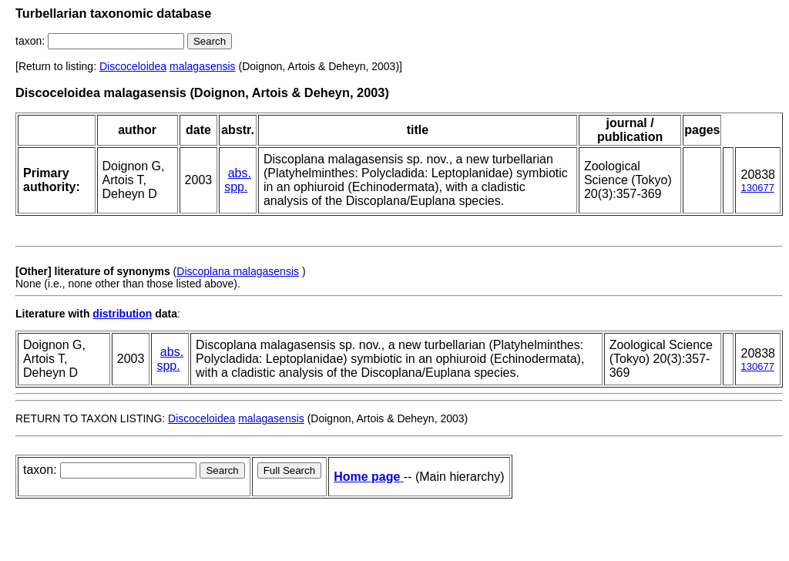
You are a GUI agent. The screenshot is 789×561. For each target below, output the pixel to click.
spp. (235, 186)
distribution (122, 313)
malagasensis (203, 66)
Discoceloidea (132, 66)
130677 (757, 187)
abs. (239, 173)
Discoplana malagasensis (237, 271)
